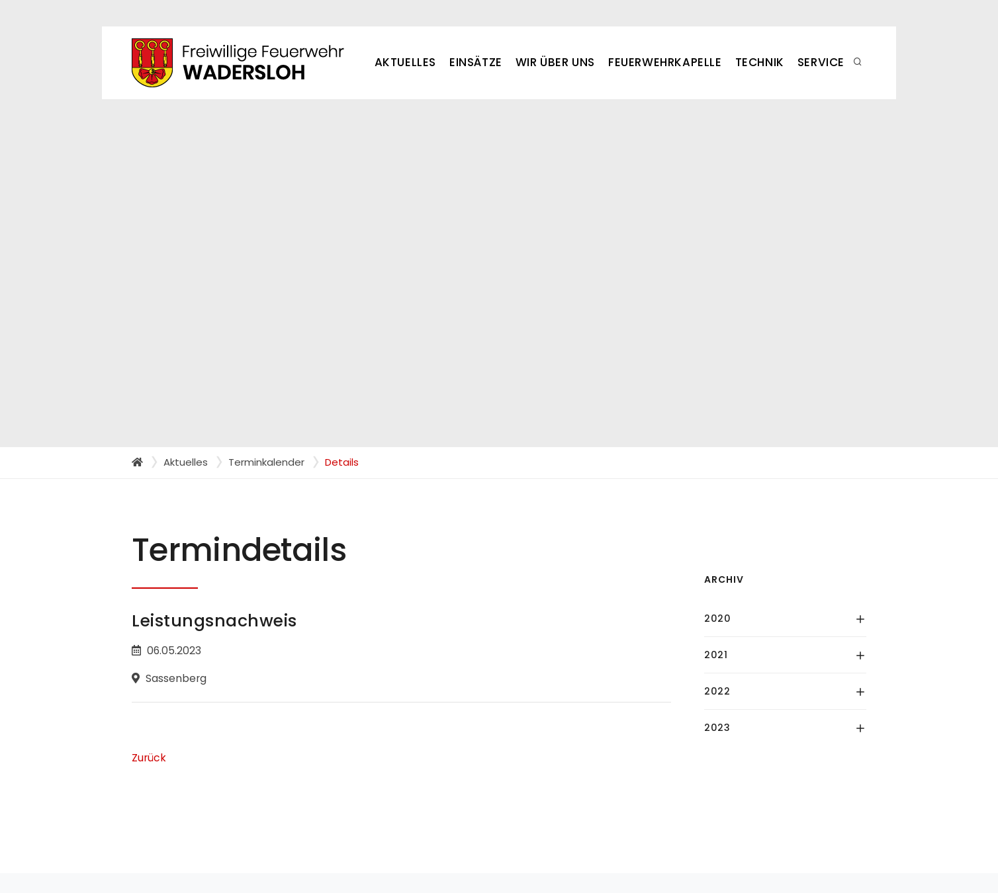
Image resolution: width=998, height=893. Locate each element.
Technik (759, 62)
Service (820, 62)
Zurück (149, 757)
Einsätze (475, 62)
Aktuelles (405, 62)
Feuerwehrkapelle (665, 62)
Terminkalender (266, 462)
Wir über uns (555, 62)
